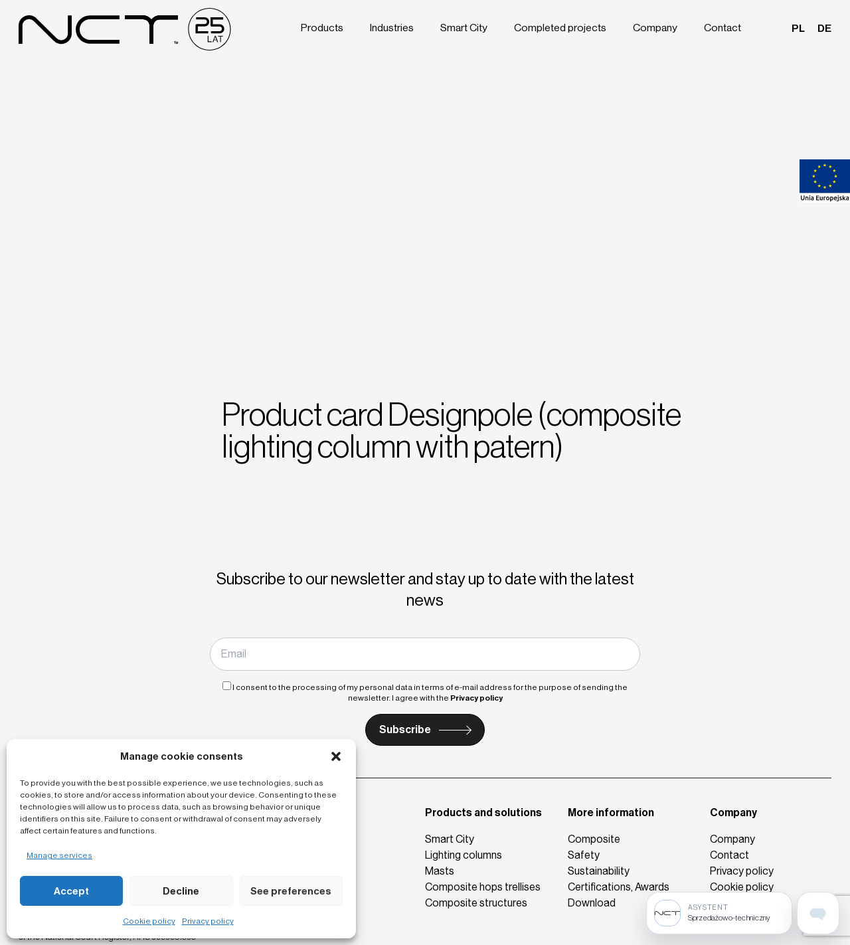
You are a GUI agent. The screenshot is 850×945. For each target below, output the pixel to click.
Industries (398, 28)
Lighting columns (463, 855)
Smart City (470, 28)
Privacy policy (208, 921)
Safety (584, 855)
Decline (181, 891)
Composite (594, 839)
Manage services (59, 855)
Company (658, 28)
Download (592, 903)
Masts (439, 871)
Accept (71, 891)
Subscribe (405, 729)
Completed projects (565, 28)
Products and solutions (483, 812)
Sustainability (599, 871)
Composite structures (476, 903)
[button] (336, 756)
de (824, 28)
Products (329, 28)
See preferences (290, 891)
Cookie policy (149, 921)
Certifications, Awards (618, 887)
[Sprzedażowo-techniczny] (719, 913)
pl (799, 28)
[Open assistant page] (818, 913)
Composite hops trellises (483, 887)
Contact (724, 28)
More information (611, 812)
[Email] (425, 654)
